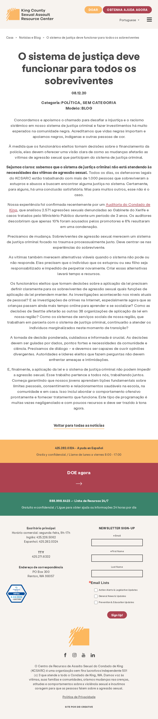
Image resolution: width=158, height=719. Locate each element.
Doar (93, 10)
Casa (10, 37)
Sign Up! (117, 615)
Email (118, 536)
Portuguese (128, 20)
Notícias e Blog (30, 37)
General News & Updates (112, 596)
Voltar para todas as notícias (79, 425)
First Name (118, 551)
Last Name (117, 567)
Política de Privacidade (79, 697)
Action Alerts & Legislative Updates (118, 589)
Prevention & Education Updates (116, 602)
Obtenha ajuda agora (127, 10)
